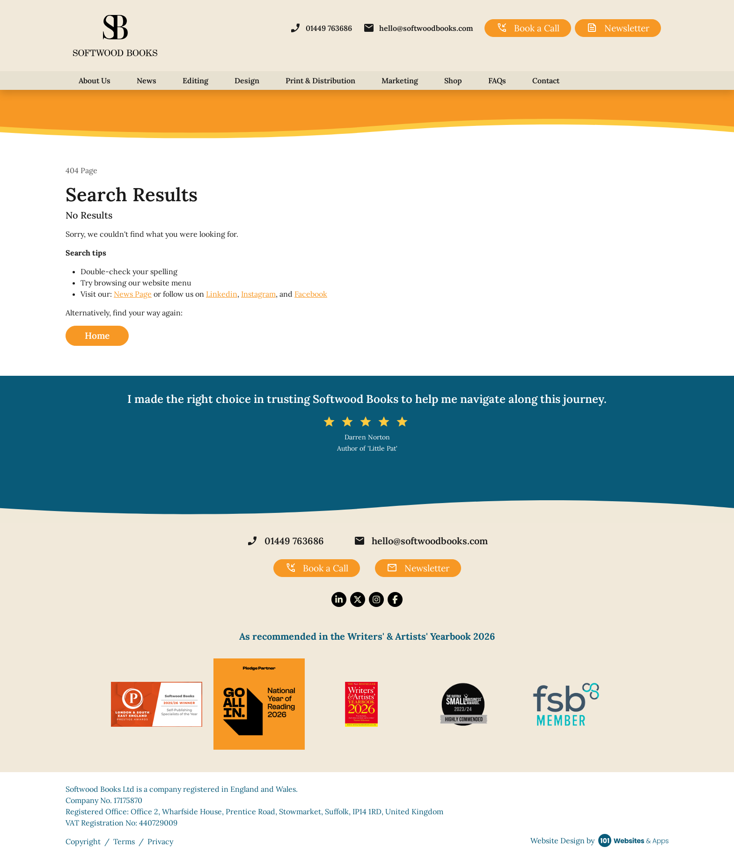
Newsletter (618, 28)
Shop (453, 80)
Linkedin (221, 294)
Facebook (310, 294)
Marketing (400, 80)
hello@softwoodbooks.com (418, 28)
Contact (545, 80)
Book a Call (527, 28)
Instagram (258, 294)
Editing (195, 80)
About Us (94, 80)
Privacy (160, 841)
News (146, 80)
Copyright (83, 841)
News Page (133, 294)
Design (247, 80)
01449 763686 (321, 28)
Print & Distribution (320, 80)
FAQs (497, 80)
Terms (124, 841)
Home (97, 335)
